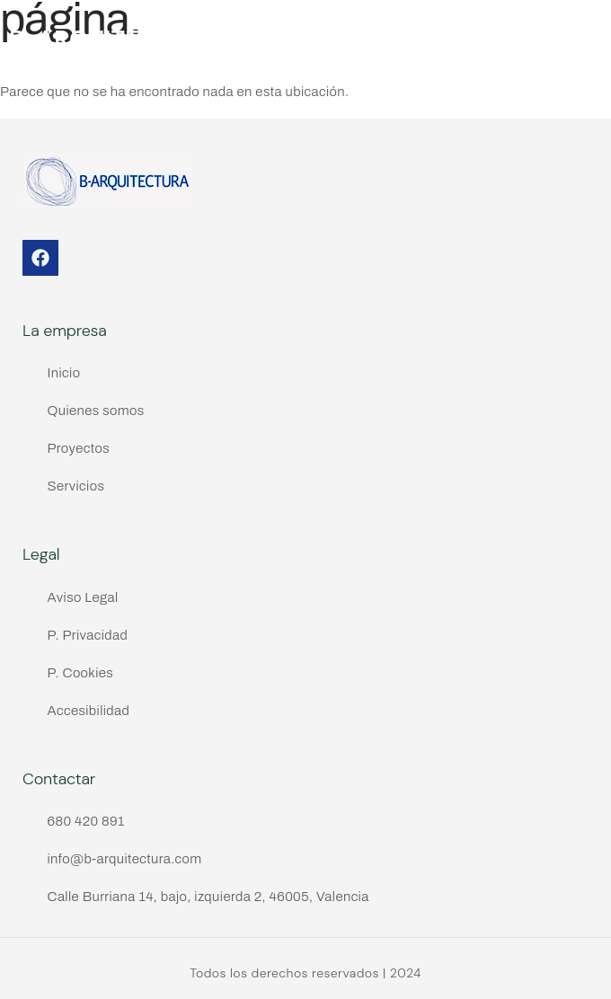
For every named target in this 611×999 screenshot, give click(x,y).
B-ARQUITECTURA (114, 39)
